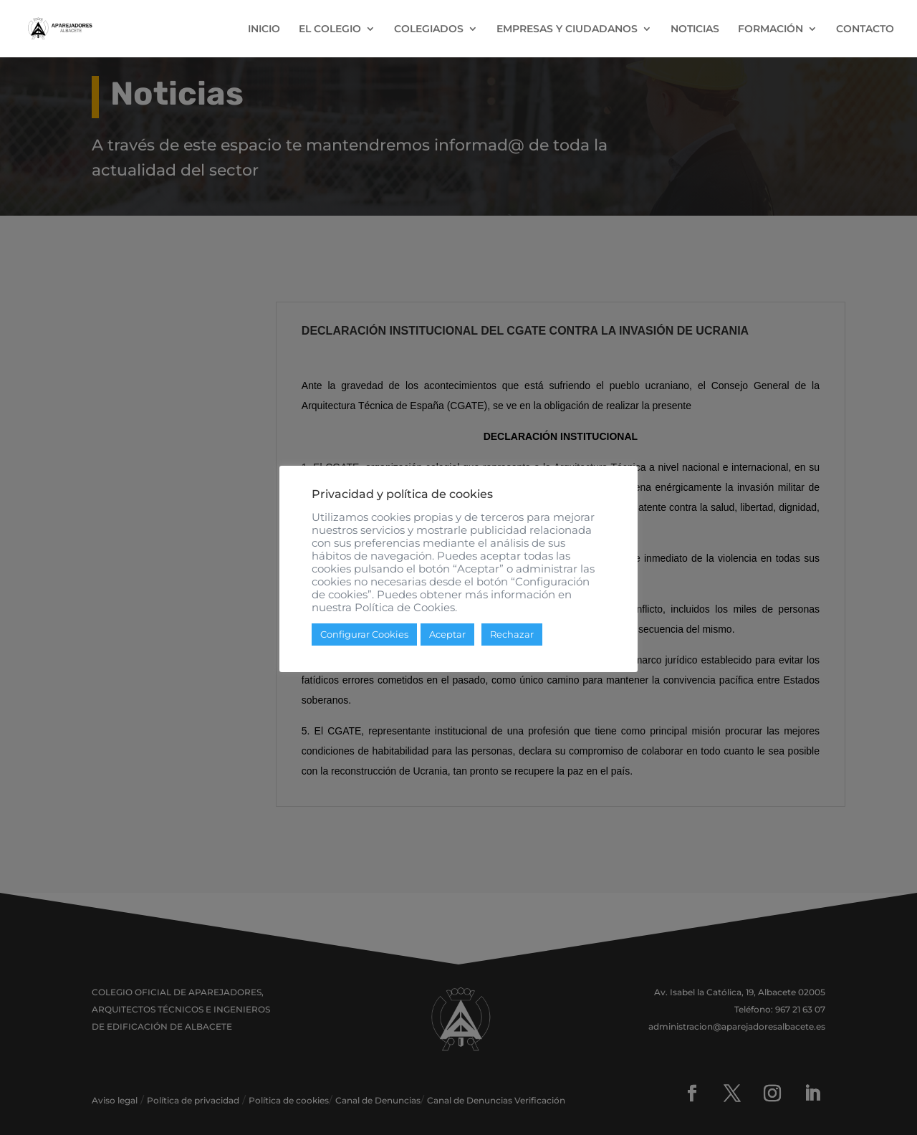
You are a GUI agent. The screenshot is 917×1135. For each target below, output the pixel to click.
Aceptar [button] (447, 634)
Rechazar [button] (512, 634)
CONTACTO (865, 29)
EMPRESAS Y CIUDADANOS (567, 29)
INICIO (264, 29)
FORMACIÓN (770, 29)
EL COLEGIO (330, 29)
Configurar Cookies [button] (364, 634)
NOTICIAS (695, 29)
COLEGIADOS (429, 29)
